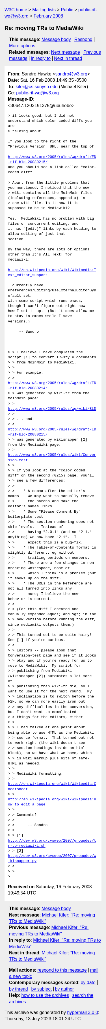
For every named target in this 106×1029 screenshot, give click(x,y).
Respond (83, 39)
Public (67, 9)
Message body (56, 39)
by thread (18, 989)
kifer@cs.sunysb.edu (37, 86)
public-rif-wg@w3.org (37, 92)
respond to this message (61, 970)
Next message (65, 52)
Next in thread (68, 58)
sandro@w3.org (71, 74)
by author (64, 989)
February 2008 (48, 16)
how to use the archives (45, 995)
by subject (41, 989)
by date (88, 982)
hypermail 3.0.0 (82, 1012)
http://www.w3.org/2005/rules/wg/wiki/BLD (52, 408)
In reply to (41, 58)
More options (22, 45)
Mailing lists (44, 9)
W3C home (16, 9)
